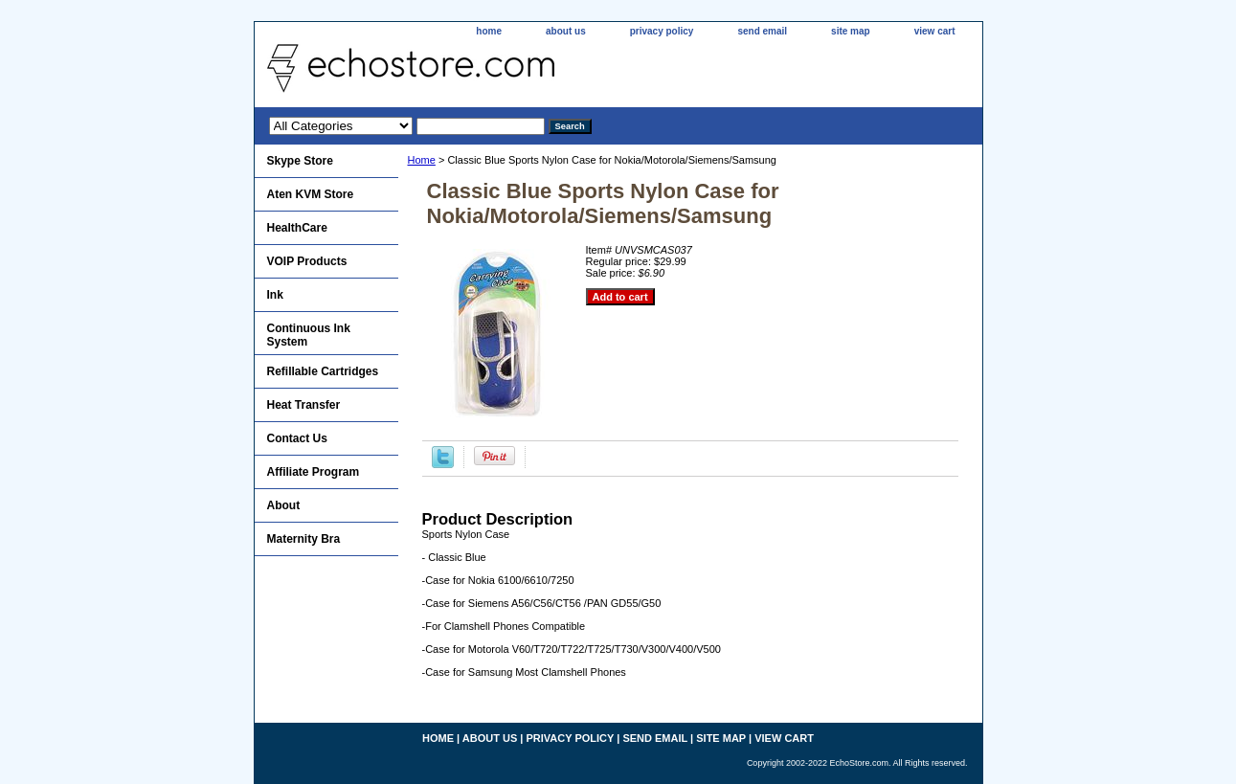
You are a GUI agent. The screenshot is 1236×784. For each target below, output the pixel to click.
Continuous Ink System (308, 335)
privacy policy (662, 31)
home (489, 31)
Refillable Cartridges (323, 371)
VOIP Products (307, 261)
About (284, 505)
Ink (275, 295)
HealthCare (297, 228)
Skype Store (300, 161)
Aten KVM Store (310, 194)
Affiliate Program (313, 472)
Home (422, 160)
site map (850, 31)
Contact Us (297, 438)
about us (566, 31)
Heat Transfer (304, 405)
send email (762, 31)
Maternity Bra (304, 539)
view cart (934, 31)
